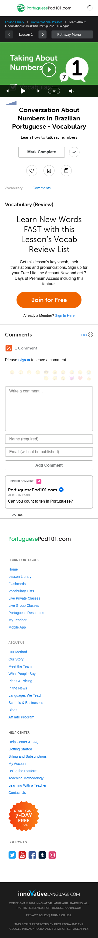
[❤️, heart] (80, 378)
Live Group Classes (23, 606)
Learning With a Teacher (27, 785)
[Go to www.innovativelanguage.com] (49, 892)
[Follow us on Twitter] (12, 855)
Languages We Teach (25, 695)
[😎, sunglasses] (46, 372)
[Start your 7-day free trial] (23, 816)
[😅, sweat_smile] (72, 372)
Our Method (17, 652)
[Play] (23, 91)
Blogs (12, 710)
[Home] (44, 11)
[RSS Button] (8, 348)
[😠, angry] (54, 372)
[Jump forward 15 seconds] (39, 91)
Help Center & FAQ (23, 742)
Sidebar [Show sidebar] (72, 34)
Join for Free (49, 300)
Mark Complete (41, 152)
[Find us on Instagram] (52, 855)
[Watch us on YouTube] (22, 855)
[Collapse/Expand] (49, 334)
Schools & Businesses (25, 703)
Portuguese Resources (26, 613)
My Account (17, 764)
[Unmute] (71, 91)
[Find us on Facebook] (32, 855)
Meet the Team (20, 666)
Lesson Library (14, 22)
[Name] (49, 439)
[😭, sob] (88, 372)
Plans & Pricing (20, 681)
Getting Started (20, 749)
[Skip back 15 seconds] (7, 91)
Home (13, 569)
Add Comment (48, 465)
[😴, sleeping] (54, 378)
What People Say (22, 674)
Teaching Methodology (26, 778)
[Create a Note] (49, 170)
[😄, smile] (12, 372)
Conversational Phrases (46, 22)
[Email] (49, 452)
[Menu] (8, 8)
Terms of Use (61, 915)
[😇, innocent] (46, 378)
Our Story (16, 659)
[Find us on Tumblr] (42, 855)
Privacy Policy (37, 915)
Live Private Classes (24, 598)
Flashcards (17, 584)
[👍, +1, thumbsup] (88, 378)
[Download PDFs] (66, 170)
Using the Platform (22, 771)
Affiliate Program (21, 717)
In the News (17, 688)
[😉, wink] (80, 372)
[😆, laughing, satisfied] (63, 372)
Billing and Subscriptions (27, 756)
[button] (90, 8)
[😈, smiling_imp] (72, 378)
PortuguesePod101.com (63, 907)
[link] (42, 34)
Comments (41, 188)
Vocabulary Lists (21, 591)
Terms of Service (65, 928)
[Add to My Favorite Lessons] (31, 170)
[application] (49, 69)
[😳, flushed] (20, 372)
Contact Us (17, 793)
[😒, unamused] (38, 372)
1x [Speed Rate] (54, 90)
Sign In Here (64, 315)
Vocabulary (13, 188)
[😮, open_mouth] (63, 378)
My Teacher (17, 620)
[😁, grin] (29, 372)
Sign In (24, 360)
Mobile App (17, 627)
